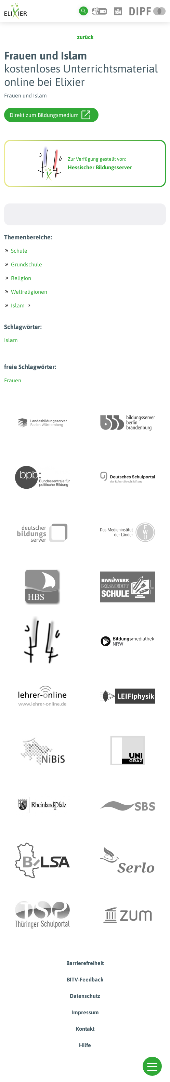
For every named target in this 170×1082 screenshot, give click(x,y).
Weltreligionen (29, 292)
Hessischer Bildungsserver (100, 167)
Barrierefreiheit (85, 963)
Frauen (12, 380)
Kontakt (85, 1029)
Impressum (85, 1012)
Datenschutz (85, 996)
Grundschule (26, 264)
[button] (152, 1066)
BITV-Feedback (85, 979)
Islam (18, 305)
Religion (21, 278)
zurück (85, 37)
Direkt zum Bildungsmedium (50, 114)
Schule (19, 251)
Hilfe (85, 1045)
